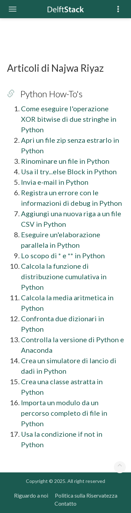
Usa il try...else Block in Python (69, 171)
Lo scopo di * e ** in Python (63, 255)
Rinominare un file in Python (65, 161)
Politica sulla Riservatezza (86, 495)
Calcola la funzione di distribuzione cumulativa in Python (64, 276)
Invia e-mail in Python (54, 182)
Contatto (65, 503)
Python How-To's (51, 94)
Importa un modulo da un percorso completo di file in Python (64, 413)
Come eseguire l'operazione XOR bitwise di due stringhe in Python (68, 119)
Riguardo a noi (31, 495)
